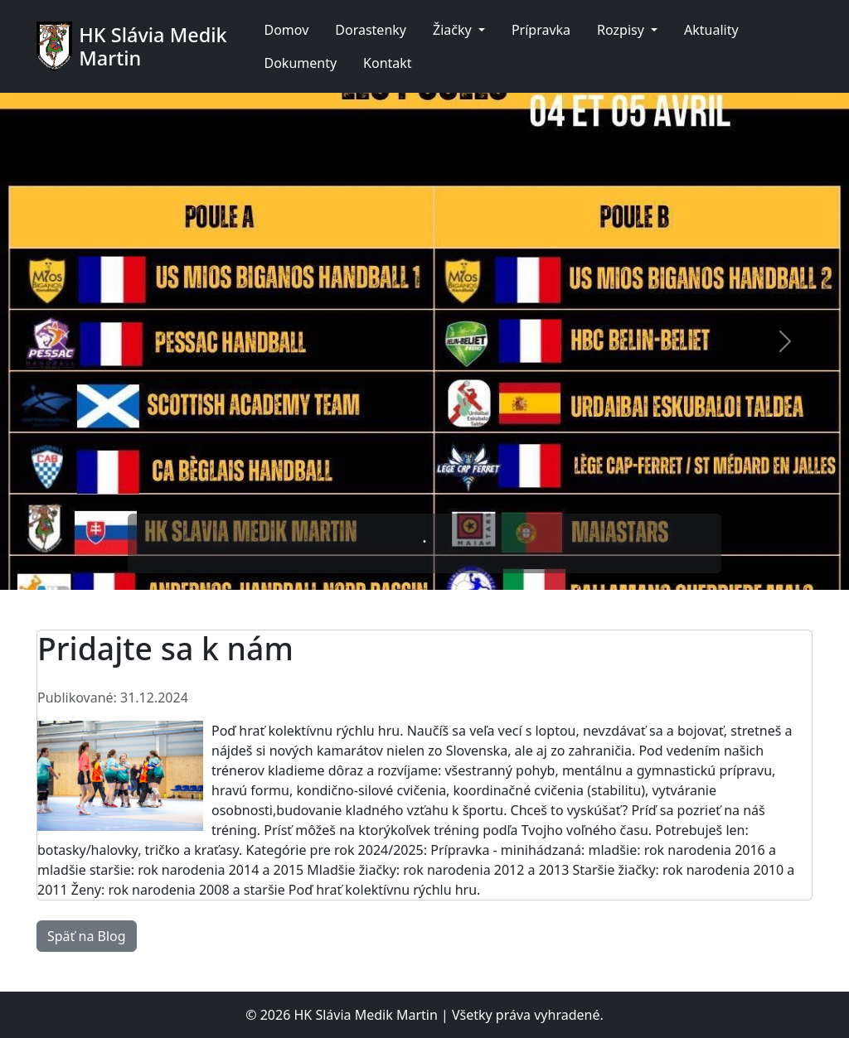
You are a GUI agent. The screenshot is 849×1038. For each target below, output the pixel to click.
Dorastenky (370, 30)
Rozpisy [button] (622, 30)
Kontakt (387, 63)
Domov (286, 30)
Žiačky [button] (454, 30)
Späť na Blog (86, 936)
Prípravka (541, 30)
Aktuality (711, 30)
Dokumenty (300, 63)
